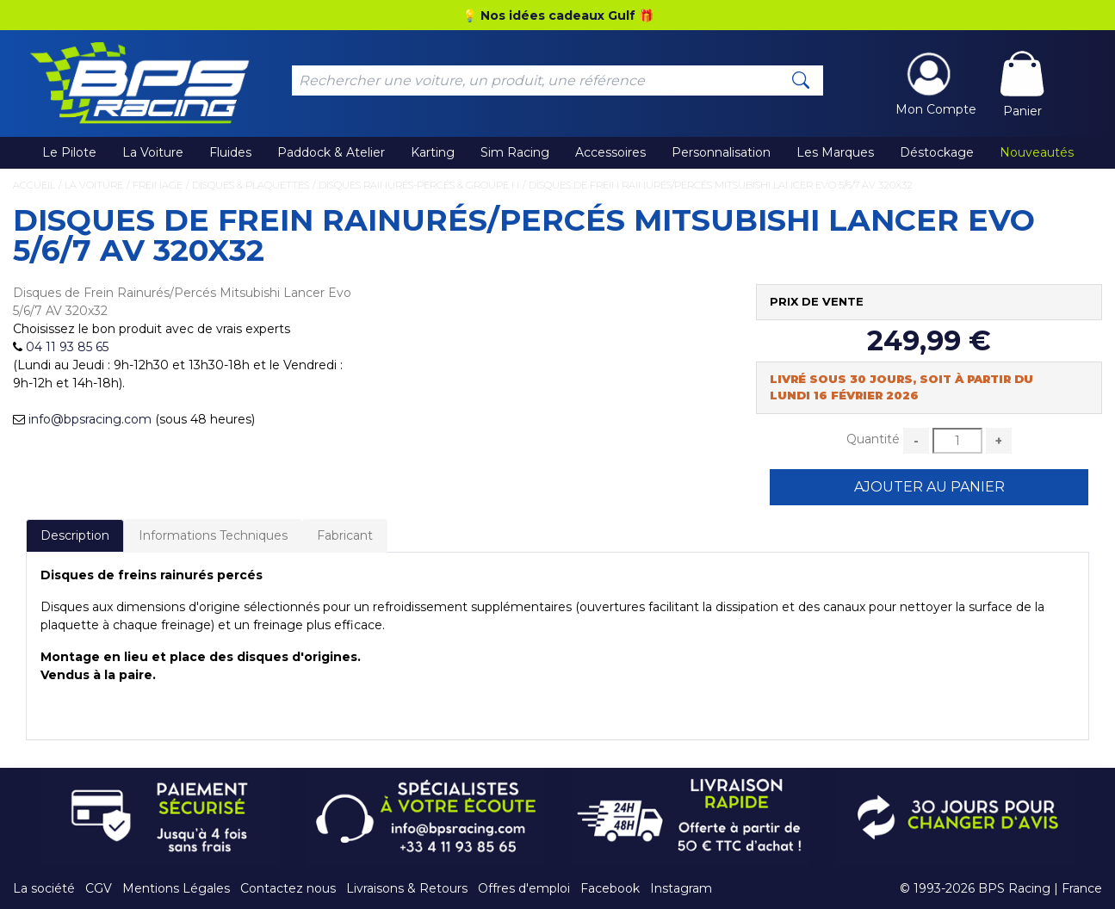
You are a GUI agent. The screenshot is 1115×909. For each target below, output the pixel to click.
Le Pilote (69, 152)
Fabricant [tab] (345, 535)
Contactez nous (288, 888)
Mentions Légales (176, 888)
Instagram (681, 888)
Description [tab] (74, 535)
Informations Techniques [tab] (213, 535)
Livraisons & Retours (407, 888)
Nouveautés (1037, 152)
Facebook (610, 888)
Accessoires (610, 152)
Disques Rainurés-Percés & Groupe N (419, 185)
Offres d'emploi (524, 888)
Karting (433, 152)
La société (44, 888)
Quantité (873, 439)
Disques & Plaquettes (250, 185)
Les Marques (835, 152)
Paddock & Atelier (331, 152)
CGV (98, 888)
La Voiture (152, 152)
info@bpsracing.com (90, 419)
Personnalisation (721, 152)
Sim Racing (514, 152)
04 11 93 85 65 (67, 347)
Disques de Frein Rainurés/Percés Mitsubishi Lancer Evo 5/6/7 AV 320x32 (721, 185)
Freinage (158, 185)
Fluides (230, 152)
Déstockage (937, 152)
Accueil (34, 185)
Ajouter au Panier (929, 487)
